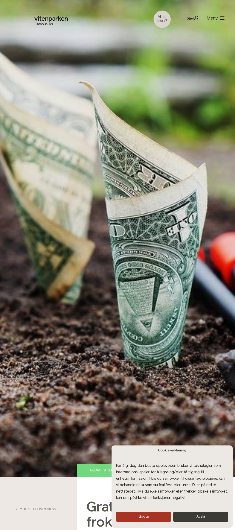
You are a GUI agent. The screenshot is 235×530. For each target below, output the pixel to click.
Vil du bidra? (162, 19)
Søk (192, 18)
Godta (143, 517)
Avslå (200, 517)
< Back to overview (35, 509)
